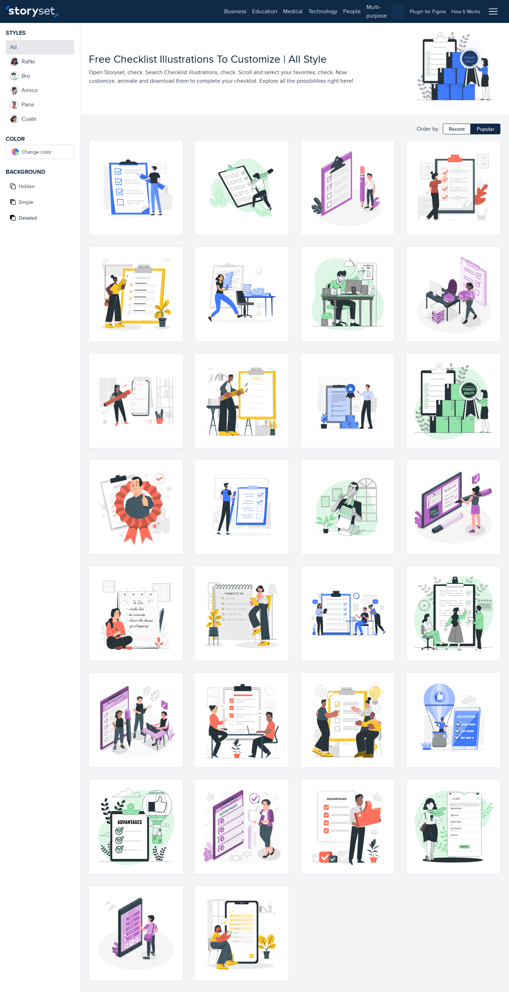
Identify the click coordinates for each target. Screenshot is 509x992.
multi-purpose (229, 11)
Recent (457, 129)
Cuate (23, 119)
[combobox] (328, 11)
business (81, 11)
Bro (20, 76)
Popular (485, 129)
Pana (22, 104)
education (110, 11)
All (13, 47)
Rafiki (22, 61)
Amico (24, 90)
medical (138, 11)
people (197, 11)
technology (168, 11)
